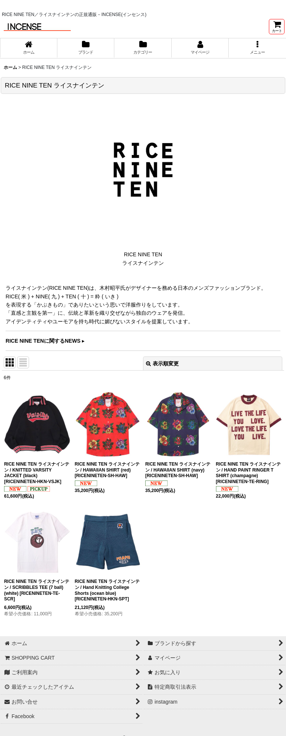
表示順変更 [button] (162, 364)
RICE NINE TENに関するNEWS (43, 341)
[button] (257, 48)
